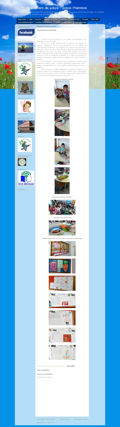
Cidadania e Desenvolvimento (44, 22)
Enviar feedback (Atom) (49, 423)
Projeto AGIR (94, 19)
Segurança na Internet (51, 19)
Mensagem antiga (80, 419)
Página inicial (64, 419)
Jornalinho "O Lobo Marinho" (63, 22)
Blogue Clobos (22, 19)
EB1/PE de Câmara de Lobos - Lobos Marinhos (51, 8)
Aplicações (38, 19)
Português (85, 19)
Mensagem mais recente (46, 419)
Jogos (30, 19)
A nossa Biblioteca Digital (25, 22)
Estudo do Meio (74, 19)
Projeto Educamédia (80, 22)
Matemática (64, 19)
